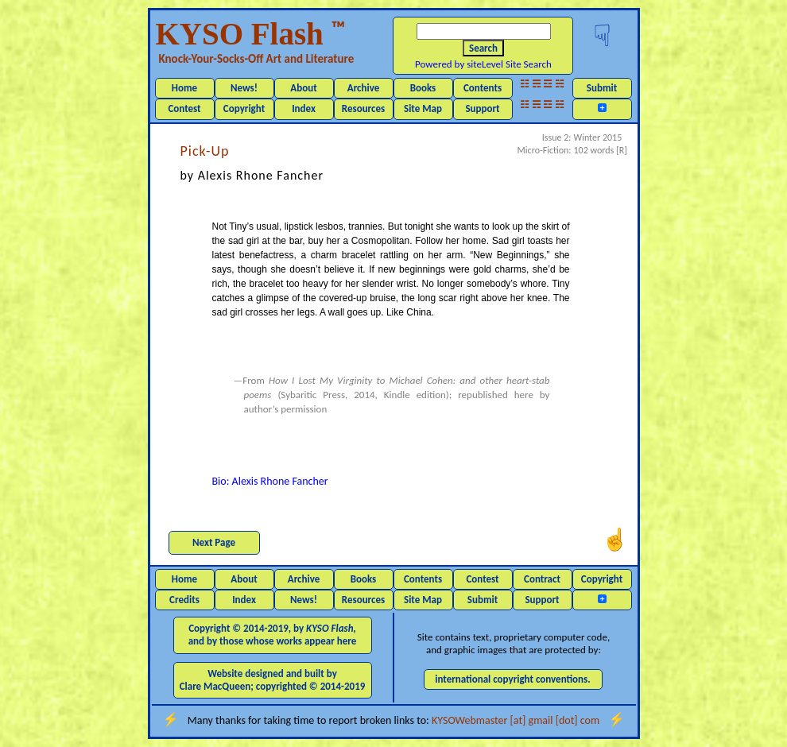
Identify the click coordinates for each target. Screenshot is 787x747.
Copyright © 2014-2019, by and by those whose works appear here (272, 634)
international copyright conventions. (513, 679)
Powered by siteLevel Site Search (483, 64)
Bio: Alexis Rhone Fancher (270, 481)
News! (244, 88)
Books (423, 88)
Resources (363, 108)
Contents (482, 88)
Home (184, 88)
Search (483, 48)
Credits (184, 600)
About (303, 88)
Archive (363, 88)
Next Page (213, 542)
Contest (184, 108)
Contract (542, 579)
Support (482, 108)
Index (304, 108)
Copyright (244, 108)
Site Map (423, 108)
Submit (602, 88)
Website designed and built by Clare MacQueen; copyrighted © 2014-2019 (273, 680)
